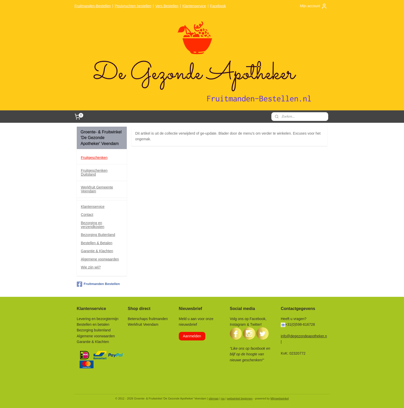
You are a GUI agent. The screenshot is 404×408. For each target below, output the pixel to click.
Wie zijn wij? (91, 267)
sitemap (214, 398)
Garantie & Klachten (97, 251)
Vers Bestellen (167, 6)
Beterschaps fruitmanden (148, 319)
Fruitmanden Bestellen (98, 284)
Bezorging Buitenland (98, 235)
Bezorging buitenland (94, 330)
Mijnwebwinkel (280, 398)
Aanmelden (192, 336)
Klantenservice (194, 6)
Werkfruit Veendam (143, 324)
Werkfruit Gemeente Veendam (97, 189)
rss (223, 398)
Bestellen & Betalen (96, 243)
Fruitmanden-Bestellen (92, 6)
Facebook (218, 6)
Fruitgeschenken (94, 158)
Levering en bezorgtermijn (98, 319)
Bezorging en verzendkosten (92, 225)
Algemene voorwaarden (100, 259)
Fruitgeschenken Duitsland (94, 172)
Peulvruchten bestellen (133, 6)
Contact (87, 215)
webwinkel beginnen (239, 398)
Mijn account (313, 6)
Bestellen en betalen (93, 324)
